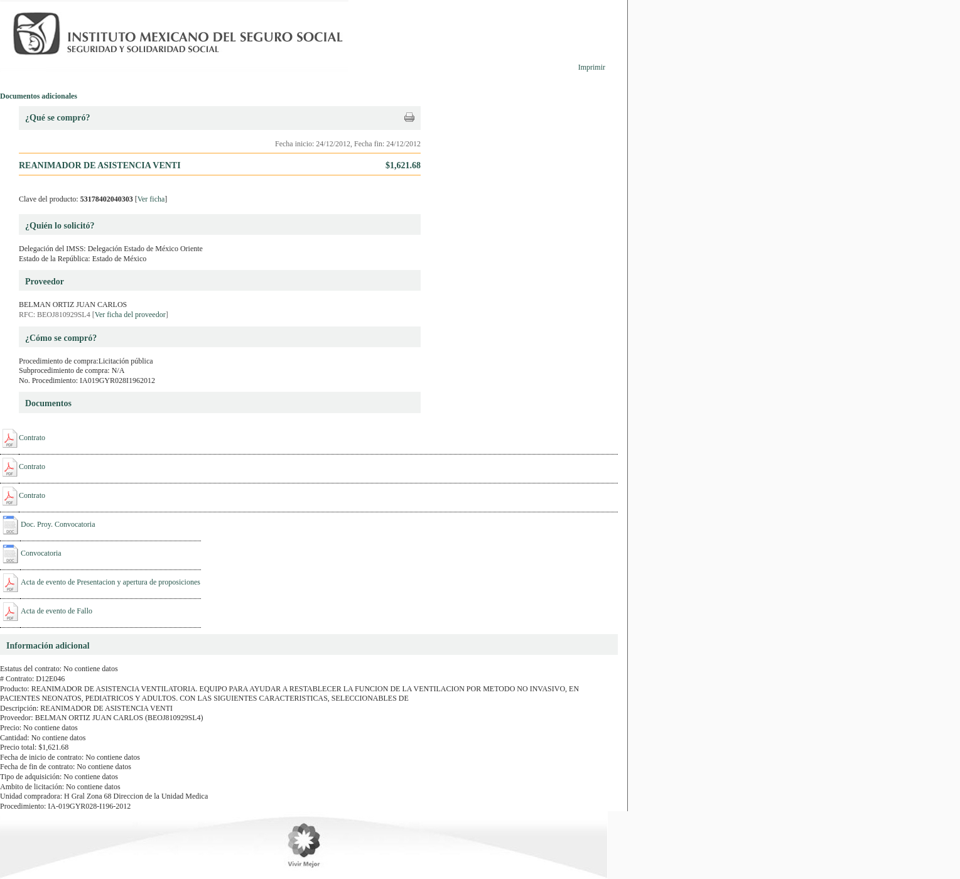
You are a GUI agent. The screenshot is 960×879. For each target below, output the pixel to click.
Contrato (32, 437)
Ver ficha (151, 199)
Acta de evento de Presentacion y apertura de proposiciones (110, 582)
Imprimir (591, 67)
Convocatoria (41, 553)
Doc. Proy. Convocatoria (58, 524)
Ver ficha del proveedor (130, 314)
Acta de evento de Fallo (56, 611)
